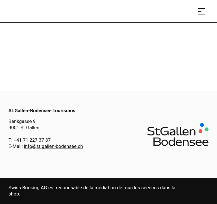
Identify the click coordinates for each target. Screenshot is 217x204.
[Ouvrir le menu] (201, 11)
